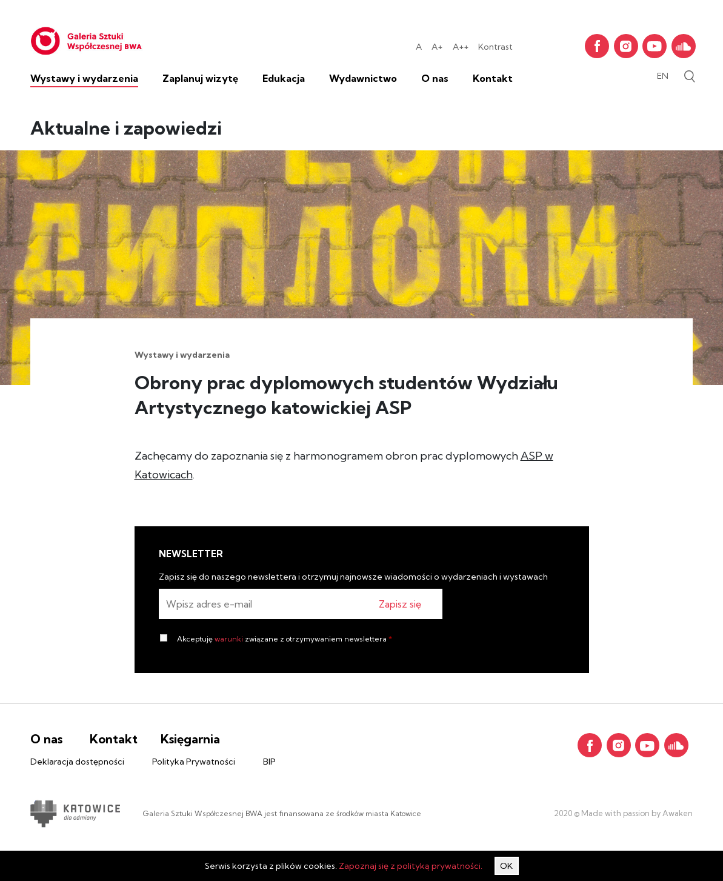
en (662, 75)
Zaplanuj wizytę (200, 78)
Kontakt (493, 78)
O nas (434, 78)
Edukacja (283, 78)
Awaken (677, 813)
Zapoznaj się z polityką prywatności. (410, 865)
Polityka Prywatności (193, 761)
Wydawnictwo (363, 78)
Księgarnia (190, 738)
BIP (269, 761)
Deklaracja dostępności (77, 761)
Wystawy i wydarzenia (84, 78)
